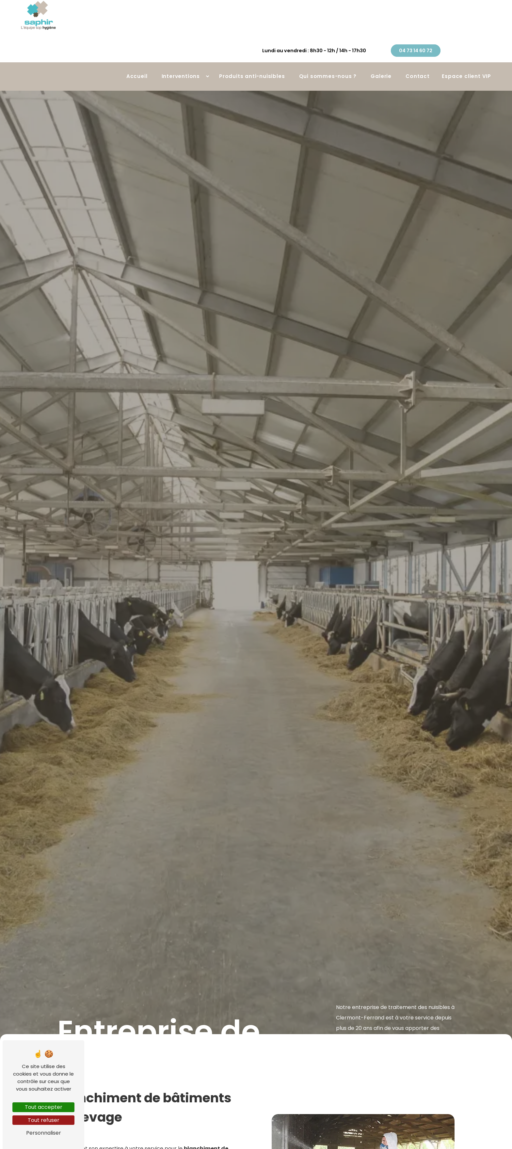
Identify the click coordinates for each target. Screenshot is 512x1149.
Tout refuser (43, 1120)
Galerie (381, 58)
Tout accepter (43, 1107)
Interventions (181, 58)
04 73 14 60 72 (463, 26)
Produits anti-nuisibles (252, 58)
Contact (418, 58)
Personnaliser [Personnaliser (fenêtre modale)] (43, 1133)
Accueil (137, 58)
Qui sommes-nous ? (328, 58)
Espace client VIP (466, 58)
